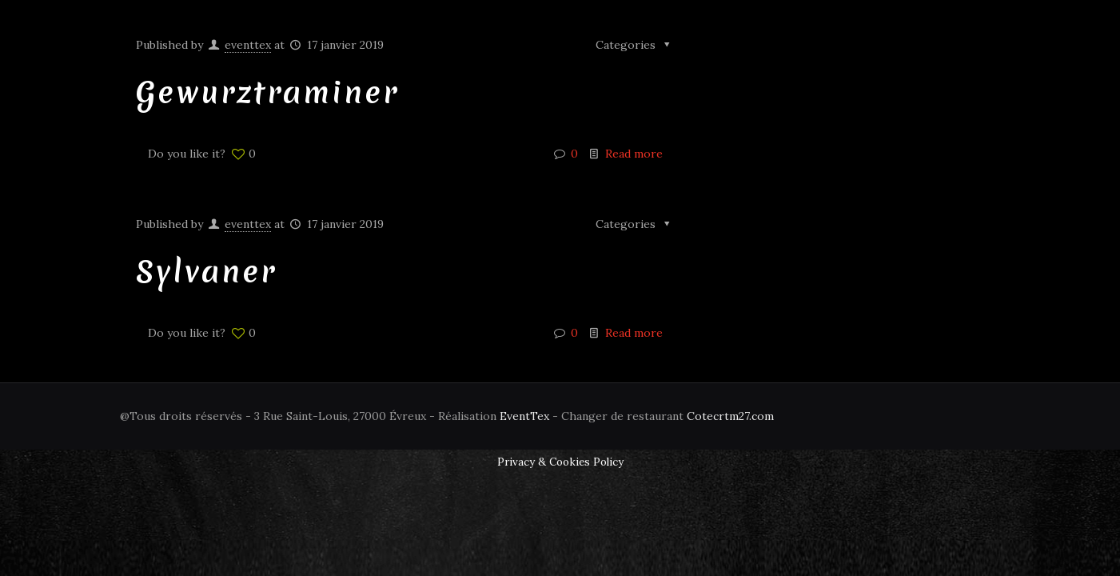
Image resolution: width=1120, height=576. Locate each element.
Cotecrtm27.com (730, 416)
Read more (634, 153)
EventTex (524, 416)
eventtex (248, 45)
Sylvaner (206, 271)
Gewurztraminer (267, 92)
